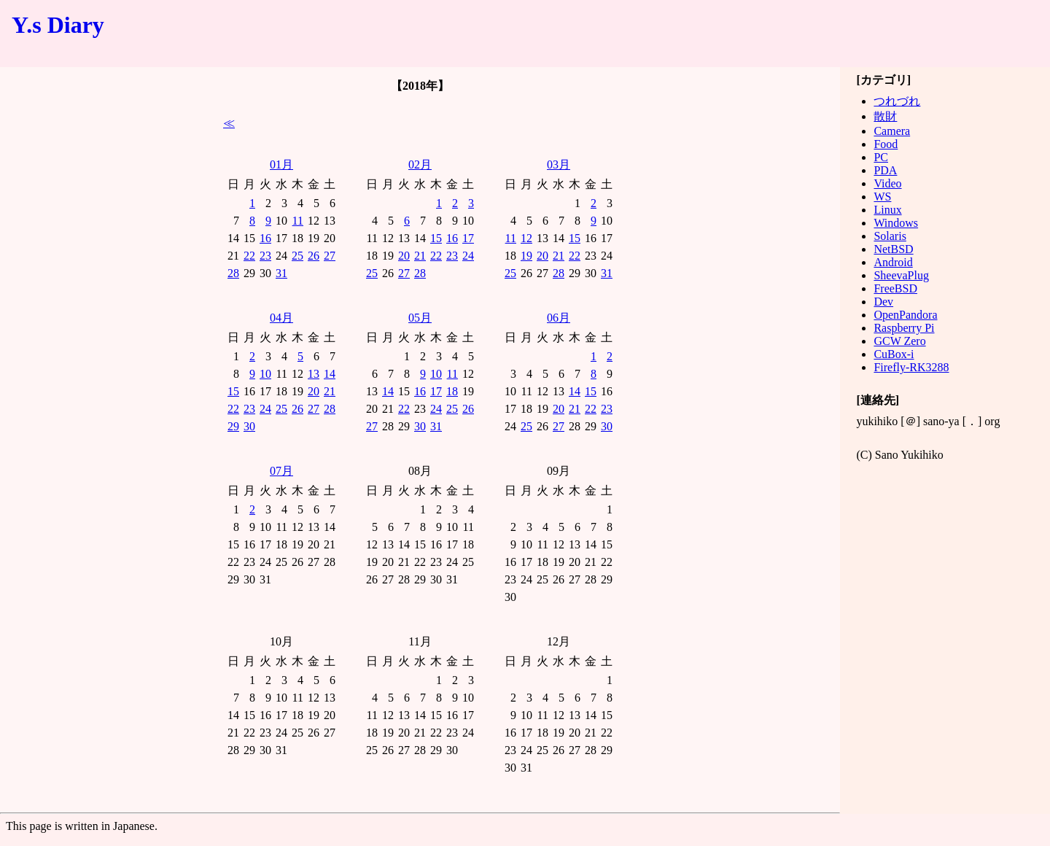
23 (265, 255)
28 (233, 273)
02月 (420, 164)
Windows (896, 223)
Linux (887, 209)
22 (249, 255)
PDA (885, 170)
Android (893, 262)
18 (452, 391)
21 (420, 255)
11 (297, 220)
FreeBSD (895, 288)
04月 (281, 317)
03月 (558, 164)
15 (436, 238)
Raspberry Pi (904, 328)
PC (881, 157)
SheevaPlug (901, 275)
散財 (885, 116)
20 (404, 255)
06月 (558, 317)
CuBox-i (894, 354)
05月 (420, 317)
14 (329, 374)
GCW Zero (899, 341)
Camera (892, 131)
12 (526, 238)
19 (526, 255)
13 (313, 374)
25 (297, 255)
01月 (281, 164)
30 (249, 426)
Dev (883, 301)
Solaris (890, 236)
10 (265, 374)
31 (281, 273)
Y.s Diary (58, 25)
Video (887, 183)
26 (313, 255)
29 (233, 426)
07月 (281, 471)
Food (886, 144)
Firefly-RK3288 (911, 367)
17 (468, 238)
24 (468, 255)
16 (265, 238)
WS (882, 196)
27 (329, 255)
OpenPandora (905, 314)
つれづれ (897, 101)
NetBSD (893, 249)
